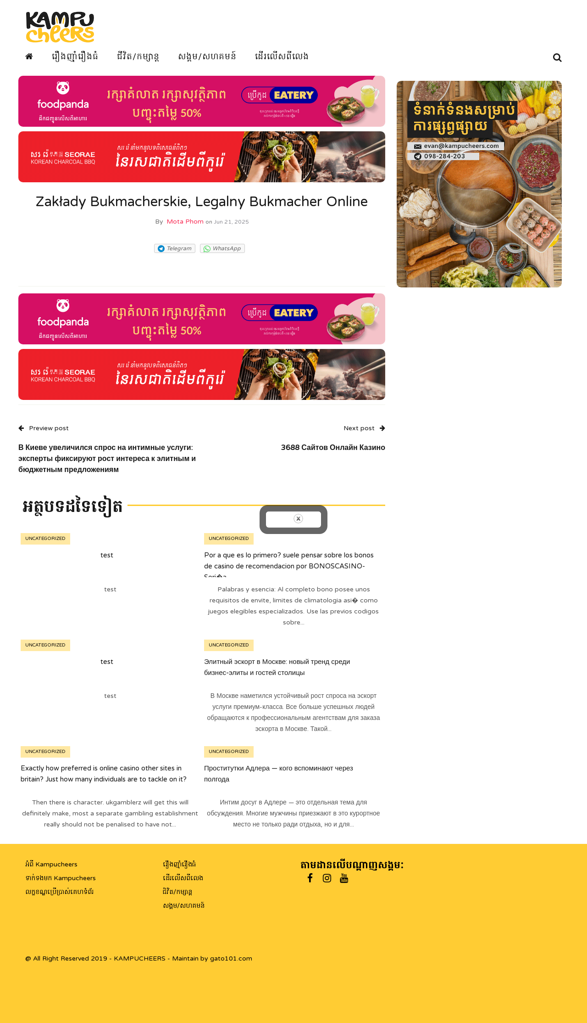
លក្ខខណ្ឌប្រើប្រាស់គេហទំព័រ (59, 892)
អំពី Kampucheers (51, 864)
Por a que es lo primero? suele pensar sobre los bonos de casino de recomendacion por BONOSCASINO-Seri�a (289, 566)
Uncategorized (45, 538)
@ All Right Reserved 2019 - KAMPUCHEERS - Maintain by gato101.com (138, 958)
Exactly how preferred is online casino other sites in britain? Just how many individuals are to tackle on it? (104, 773)
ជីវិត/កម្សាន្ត (138, 56)
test (106, 555)
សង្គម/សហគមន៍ (207, 56)
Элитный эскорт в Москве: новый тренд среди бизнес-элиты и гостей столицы (277, 666)
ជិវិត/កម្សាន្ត (177, 892)
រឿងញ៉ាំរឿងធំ (75, 56)
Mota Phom (185, 221)
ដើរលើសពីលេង (282, 56)
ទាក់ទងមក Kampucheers (60, 878)
